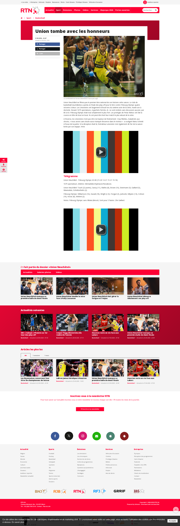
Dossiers (23, 470)
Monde (22, 459)
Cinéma (108, 456)
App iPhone (110, 436)
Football (51, 453)
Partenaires (138, 467)
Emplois (48, 2)
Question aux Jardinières (85, 467)
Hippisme (52, 470)
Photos (77, 10)
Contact (136, 476)
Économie (23, 462)
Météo (108, 462)
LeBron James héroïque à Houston (71, 378)
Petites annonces (111, 465)
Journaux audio (25, 467)
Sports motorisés (54, 476)
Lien (40, 53)
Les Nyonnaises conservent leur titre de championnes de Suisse (35, 379)
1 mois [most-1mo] (46, 355)
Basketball (40, 18)
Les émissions (81, 453)
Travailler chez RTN (140, 465)
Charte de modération (141, 473)
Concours (80, 476)
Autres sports (53, 479)
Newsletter (137, 479)
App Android (124, 436)
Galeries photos (44, 272)
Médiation (137, 470)
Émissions (67, 10)
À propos (137, 453)
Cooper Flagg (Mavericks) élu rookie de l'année (69, 334)
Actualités (27, 272)
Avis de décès (110, 473)
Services (94, 10)
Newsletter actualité (26, 476)
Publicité (137, 462)
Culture (22, 465)
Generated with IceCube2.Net (150, 504)
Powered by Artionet (133, 504)
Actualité (50, 10)
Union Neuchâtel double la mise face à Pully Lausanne (70, 297)
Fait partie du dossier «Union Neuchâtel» (46, 267)
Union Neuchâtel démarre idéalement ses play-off (139, 297)
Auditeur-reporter (150, 2)
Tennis (51, 473)
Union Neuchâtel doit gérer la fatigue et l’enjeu (105, 297)
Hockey (51, 456)
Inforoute (41, 2)
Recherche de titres (83, 459)
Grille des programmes (84, 462)
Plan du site (46, 506)
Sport (58, 10)
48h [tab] (25, 355)
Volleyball (52, 462)
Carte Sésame (70, 2)
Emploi (108, 470)
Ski (50, 467)
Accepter (172, 521)
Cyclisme (52, 465)
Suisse (22, 456)
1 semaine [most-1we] (36, 355)
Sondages (80, 473)
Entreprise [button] (33, 2)
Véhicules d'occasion (95, 2)
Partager (41, 44)
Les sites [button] (24, 2)
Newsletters (96, 436)
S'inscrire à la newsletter (90, 409)
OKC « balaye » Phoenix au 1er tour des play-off (34, 334)
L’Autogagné (81, 470)
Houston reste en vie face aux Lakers (105, 334)
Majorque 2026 (106, 10)
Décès (63, 2)
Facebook (55, 436)
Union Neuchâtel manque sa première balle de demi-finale (34, 297)
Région (22, 453)
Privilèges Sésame (82, 2)
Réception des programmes (143, 456)
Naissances (56, 2)
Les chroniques (82, 456)
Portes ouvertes (122, 10)
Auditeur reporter (26, 473)
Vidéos (85, 10)
